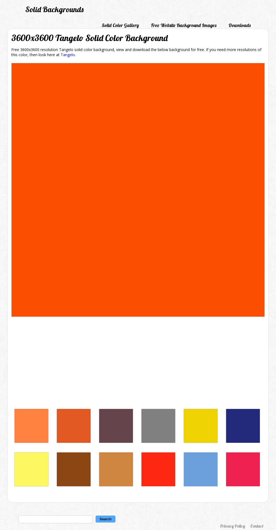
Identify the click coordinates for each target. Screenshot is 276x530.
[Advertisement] (138, 364)
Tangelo (68, 54)
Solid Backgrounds (54, 9)
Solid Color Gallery (120, 25)
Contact (256, 526)
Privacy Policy (232, 526)
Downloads (240, 25)
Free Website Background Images (183, 25)
